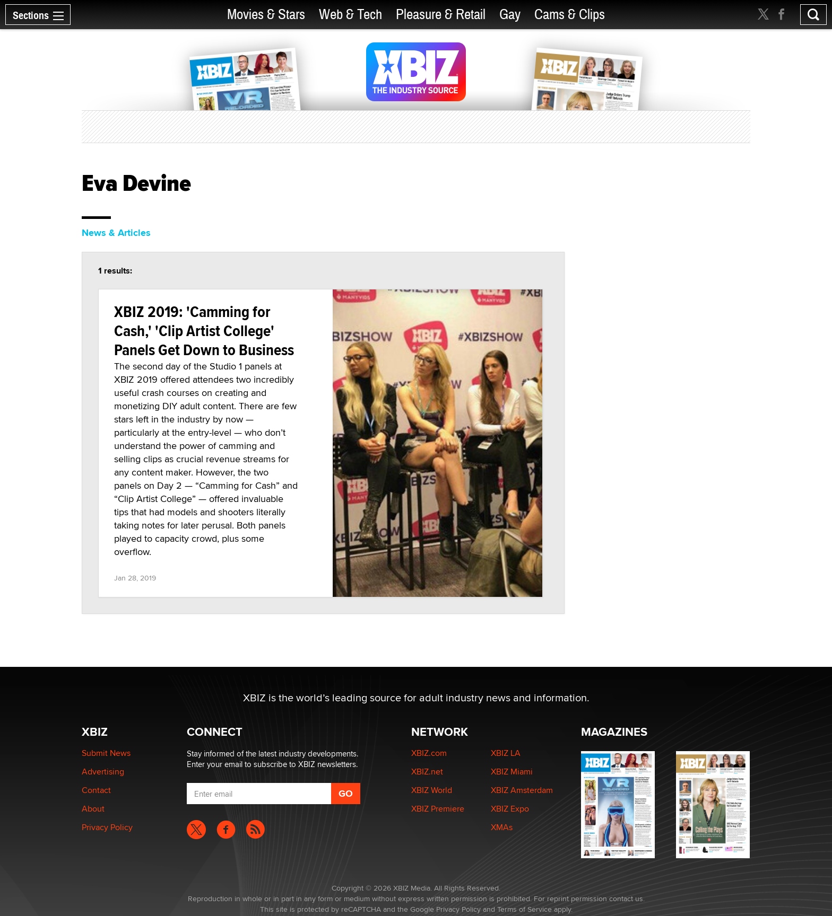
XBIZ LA (506, 753)
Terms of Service (524, 909)
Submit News (106, 753)
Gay (510, 14)
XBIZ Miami (512, 771)
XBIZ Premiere (437, 809)
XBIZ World (431, 790)
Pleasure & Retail (441, 14)
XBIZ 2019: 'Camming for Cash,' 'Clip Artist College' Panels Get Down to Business (204, 330)
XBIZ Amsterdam (522, 790)
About (93, 809)
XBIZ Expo (510, 809)
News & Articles (116, 233)
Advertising (103, 771)
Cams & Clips (569, 14)
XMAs (502, 827)
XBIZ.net (427, 771)
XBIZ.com (429, 753)
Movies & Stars (266, 14)
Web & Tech (350, 14)
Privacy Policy (107, 827)
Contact (96, 790)
